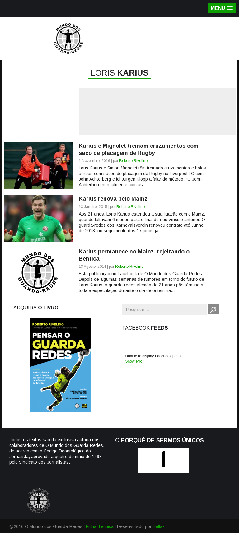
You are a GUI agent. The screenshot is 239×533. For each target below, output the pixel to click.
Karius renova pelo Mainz (113, 199)
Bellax (159, 526)
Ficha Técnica (100, 526)
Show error (134, 361)
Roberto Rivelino (133, 161)
